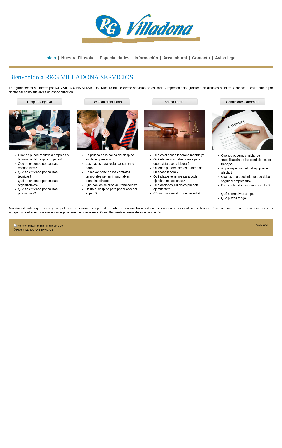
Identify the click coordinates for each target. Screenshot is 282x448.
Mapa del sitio (54, 225)
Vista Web (262, 225)
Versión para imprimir (29, 225)
